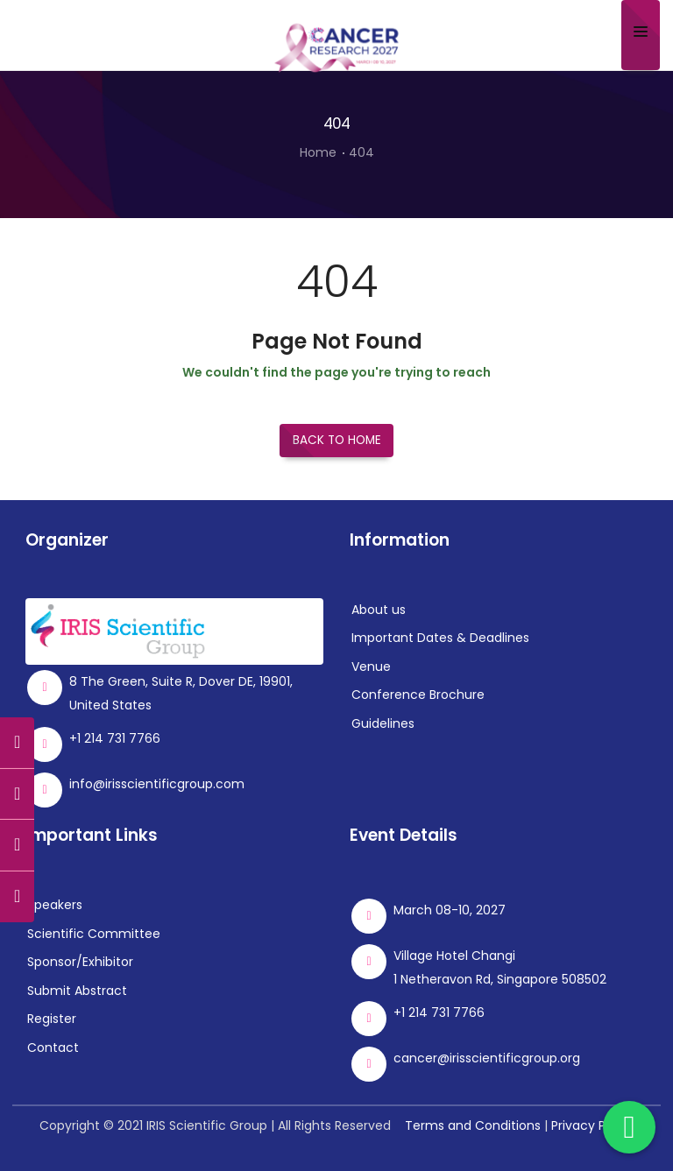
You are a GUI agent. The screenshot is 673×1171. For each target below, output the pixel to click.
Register (51, 1018)
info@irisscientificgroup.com (156, 784)
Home (318, 152)
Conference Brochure (418, 694)
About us (378, 609)
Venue (371, 666)
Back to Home (337, 440)
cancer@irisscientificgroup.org (486, 1058)
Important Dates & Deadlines (440, 637)
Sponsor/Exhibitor (80, 961)
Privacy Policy (592, 1125)
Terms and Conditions (473, 1125)
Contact (53, 1046)
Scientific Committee (93, 933)
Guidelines (382, 723)
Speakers (54, 905)
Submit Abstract (77, 989)
